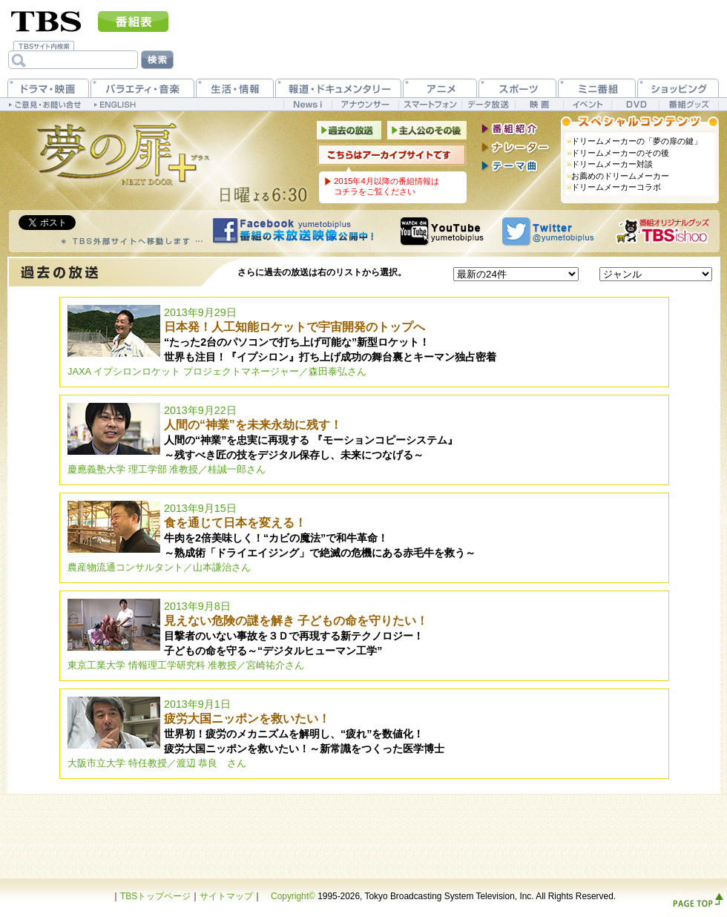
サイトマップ (226, 896)
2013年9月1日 (256, 733)
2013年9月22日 (263, 439)
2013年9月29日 (282, 341)
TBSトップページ (155, 896)
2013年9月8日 (248, 635)
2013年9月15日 (272, 537)
